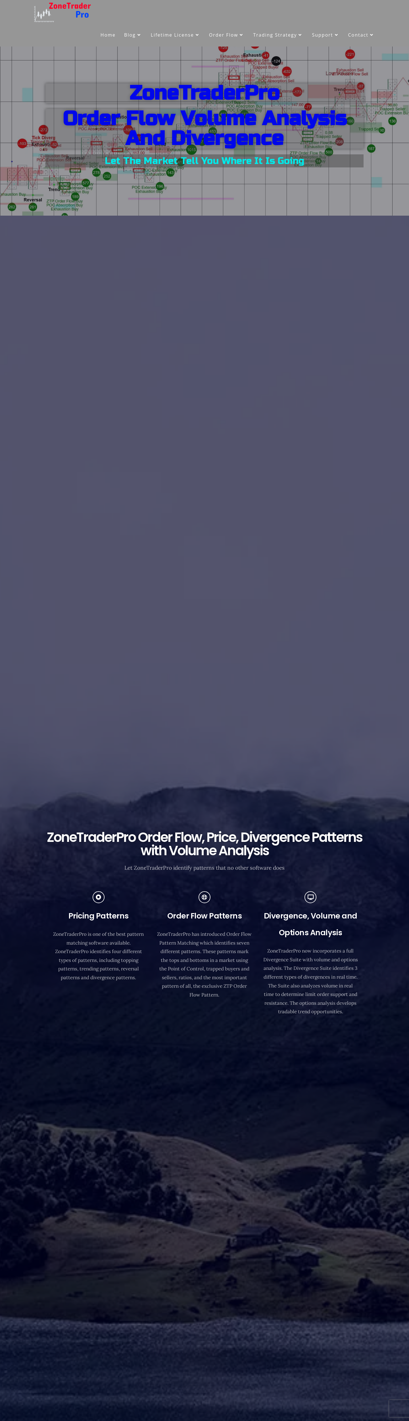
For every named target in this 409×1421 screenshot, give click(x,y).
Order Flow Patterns (204, 916)
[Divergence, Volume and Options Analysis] (310, 897)
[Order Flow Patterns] (204, 897)
